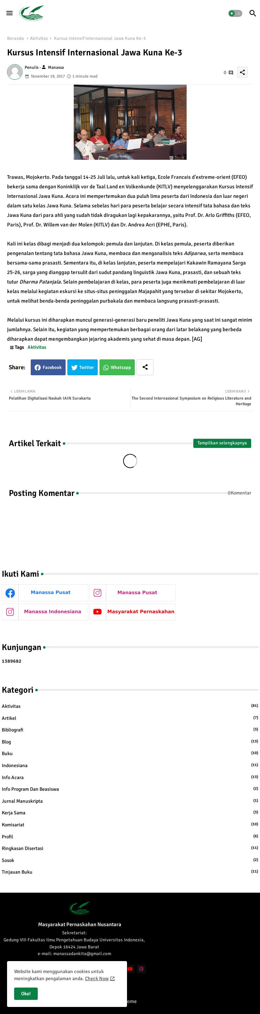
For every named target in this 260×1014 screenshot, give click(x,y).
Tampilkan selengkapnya (222, 443)
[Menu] (9, 13)
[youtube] (130, 969)
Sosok (130, 860)
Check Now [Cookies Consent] (97, 979)
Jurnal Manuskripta (130, 801)
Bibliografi (130, 730)
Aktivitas (39, 38)
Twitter (86, 367)
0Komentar (239, 493)
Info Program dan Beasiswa (130, 789)
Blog (130, 742)
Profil (130, 836)
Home (130, 1001)
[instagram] (141, 969)
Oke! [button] (26, 994)
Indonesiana (130, 765)
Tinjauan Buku (130, 872)
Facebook (52, 367)
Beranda (15, 38)
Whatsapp (121, 367)
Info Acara (130, 777)
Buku (130, 753)
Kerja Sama (130, 812)
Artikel (130, 718)
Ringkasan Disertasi (130, 848)
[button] (235, 13)
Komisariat (130, 824)
